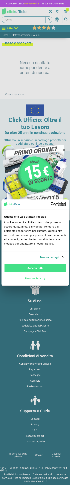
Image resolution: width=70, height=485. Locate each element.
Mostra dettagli (49, 257)
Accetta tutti (35, 268)
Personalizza (35, 278)
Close (63, 150)
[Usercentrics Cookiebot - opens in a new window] (50, 204)
